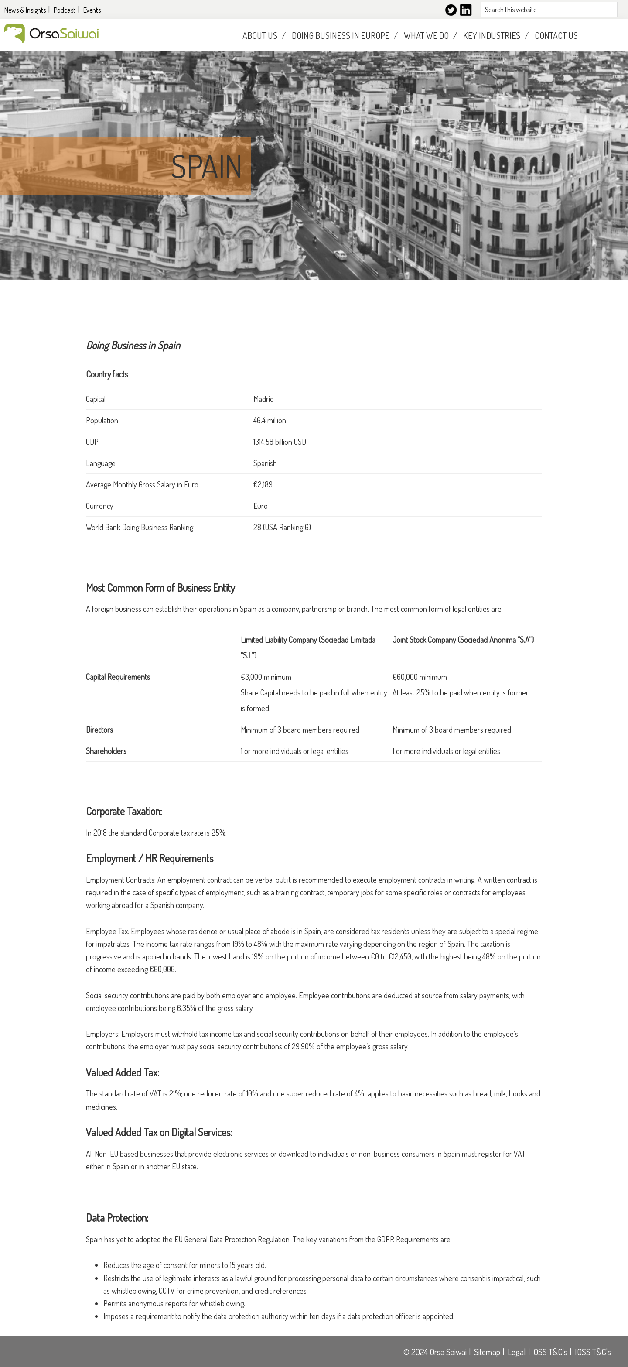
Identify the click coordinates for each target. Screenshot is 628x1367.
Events (92, 10)
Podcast (64, 10)
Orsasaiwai (51, 33)
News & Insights (25, 10)
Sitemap (487, 1351)
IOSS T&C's (593, 1351)
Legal (517, 1351)
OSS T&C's (550, 1351)
